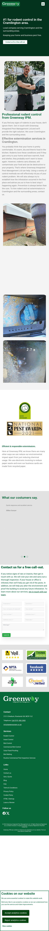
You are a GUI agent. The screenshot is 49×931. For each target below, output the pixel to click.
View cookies (7, 926)
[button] (43, 4)
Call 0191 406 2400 (19, 720)
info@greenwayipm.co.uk (12, 725)
